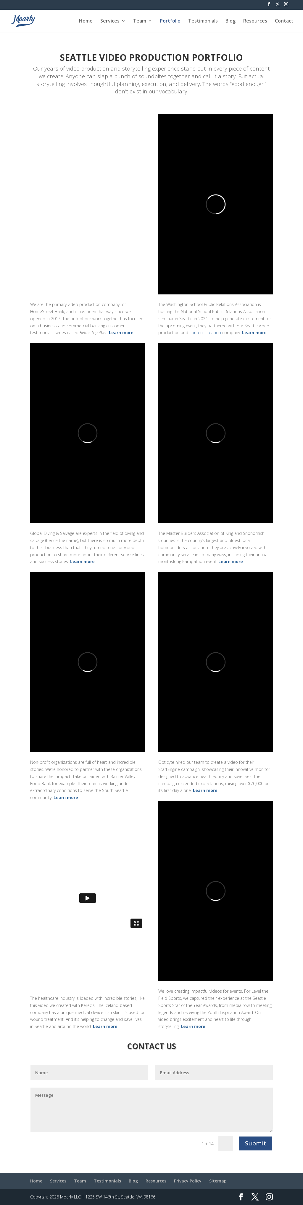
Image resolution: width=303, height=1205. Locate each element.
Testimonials (203, 21)
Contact (284, 21)
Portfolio (170, 21)
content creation (205, 332)
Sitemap (218, 1181)
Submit (255, 1143)
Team (139, 21)
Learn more (121, 332)
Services (110, 21)
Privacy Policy (188, 1181)
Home (86, 21)
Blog (230, 21)
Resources (255, 21)
